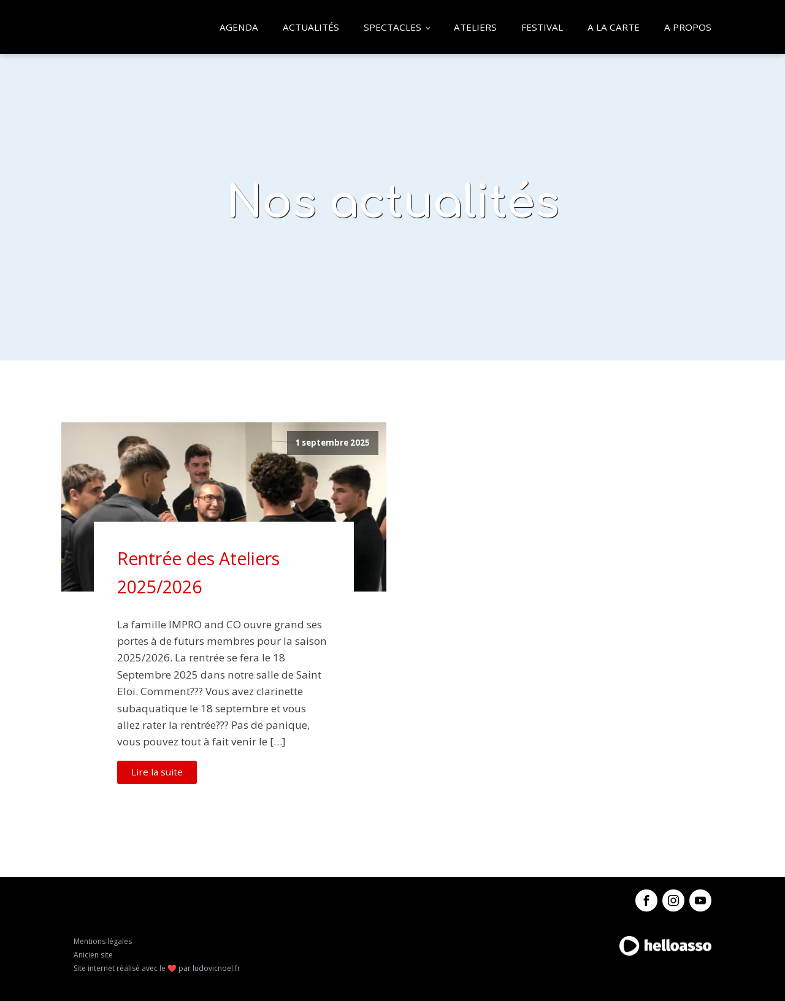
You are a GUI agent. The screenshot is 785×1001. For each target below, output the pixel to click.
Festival (542, 27)
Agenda (239, 27)
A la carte (614, 27)
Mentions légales (103, 941)
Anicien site (93, 955)
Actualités (311, 27)
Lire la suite (157, 772)
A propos (687, 27)
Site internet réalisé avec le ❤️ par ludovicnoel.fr (157, 968)
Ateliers (475, 27)
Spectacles (392, 27)
